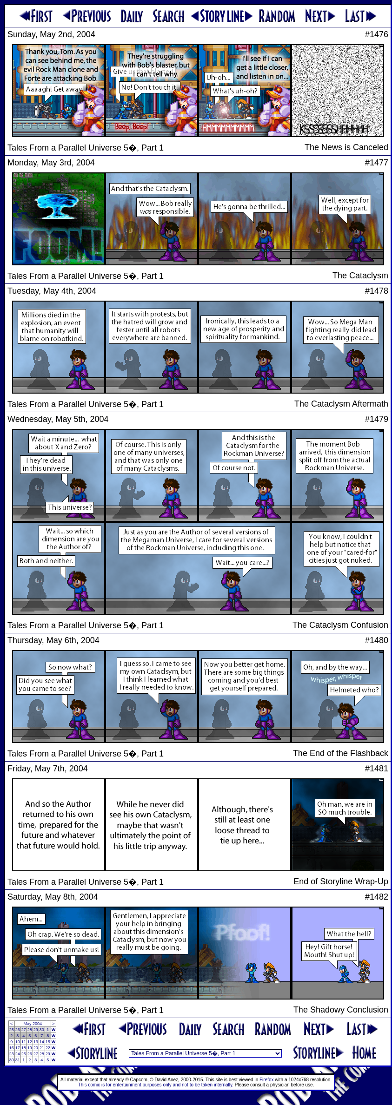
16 (11, 1048)
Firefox (266, 1079)
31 (17, 1060)
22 (48, 1048)
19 (29, 1048)
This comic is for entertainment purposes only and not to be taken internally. (155, 1084)
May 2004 (32, 1023)
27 (23, 1029)
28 (29, 1029)
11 (23, 1041)
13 (35, 1041)
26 (17, 1029)
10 (17, 1041)
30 (42, 1029)
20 (35, 1048)
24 (17, 1054)
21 (42, 1048)
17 (17, 1048)
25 (11, 1029)
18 (23, 1048)
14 (42, 1041)
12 (29, 1041)
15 (48, 1041)
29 (35, 1029)
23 (11, 1054)
